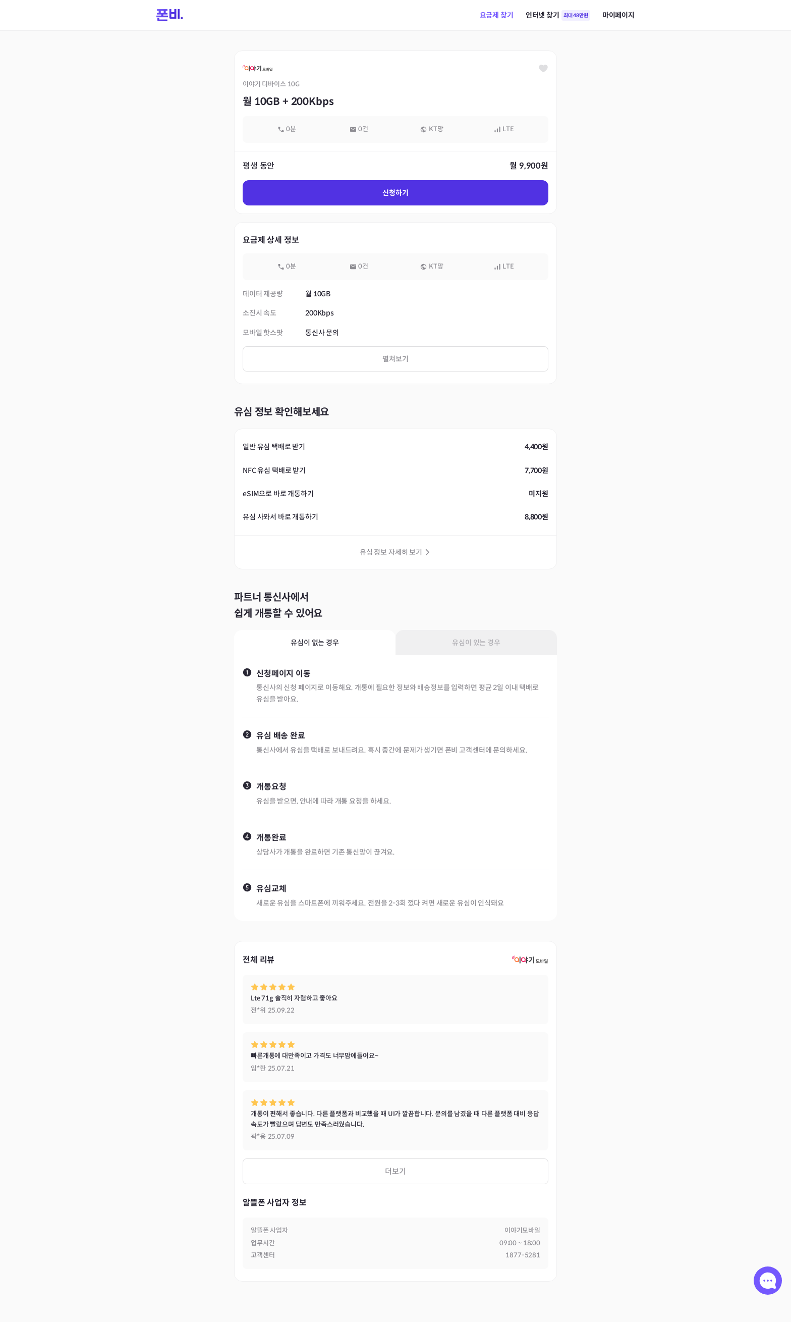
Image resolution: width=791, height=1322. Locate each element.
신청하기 (395, 192)
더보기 (395, 1171)
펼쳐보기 (395, 358)
